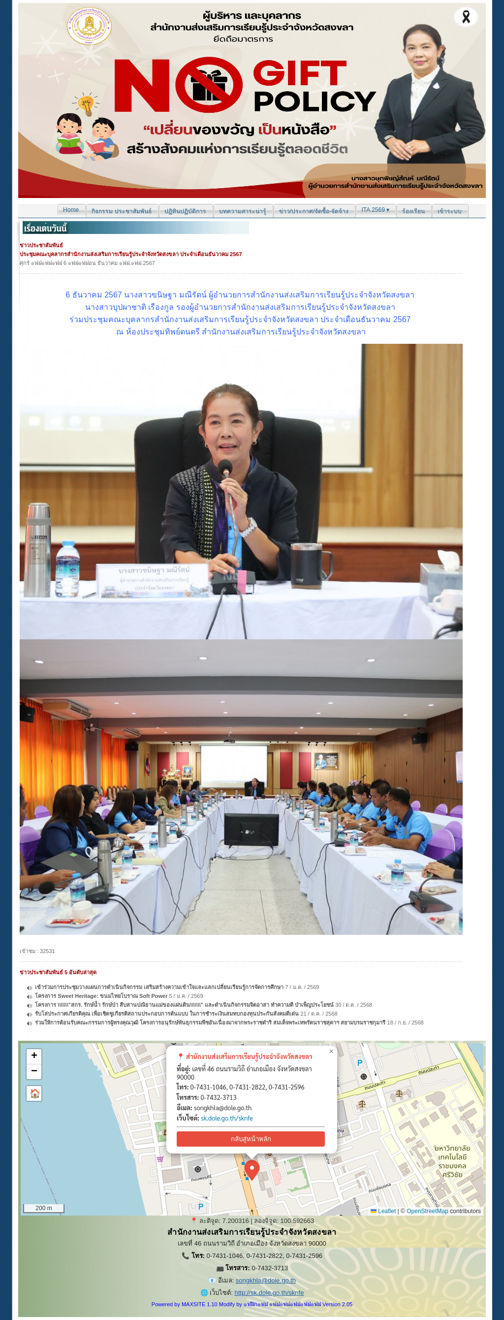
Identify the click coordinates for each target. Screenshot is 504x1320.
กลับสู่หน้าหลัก (251, 1139)
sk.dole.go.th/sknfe (227, 1118)
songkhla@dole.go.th (266, 1280)
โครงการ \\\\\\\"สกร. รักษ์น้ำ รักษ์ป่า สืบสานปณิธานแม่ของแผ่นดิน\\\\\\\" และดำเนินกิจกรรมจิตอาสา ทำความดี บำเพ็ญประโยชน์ (184, 1005)
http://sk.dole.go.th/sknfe (269, 1292)
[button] (252, 1170)
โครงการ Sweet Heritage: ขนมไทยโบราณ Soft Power (102, 996)
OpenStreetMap (427, 1211)
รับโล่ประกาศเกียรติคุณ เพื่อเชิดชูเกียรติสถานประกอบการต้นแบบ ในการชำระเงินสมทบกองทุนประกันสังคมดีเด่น (167, 1014)
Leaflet (383, 1211)
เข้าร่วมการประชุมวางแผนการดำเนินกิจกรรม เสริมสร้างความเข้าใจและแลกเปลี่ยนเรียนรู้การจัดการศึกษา (159, 987)
